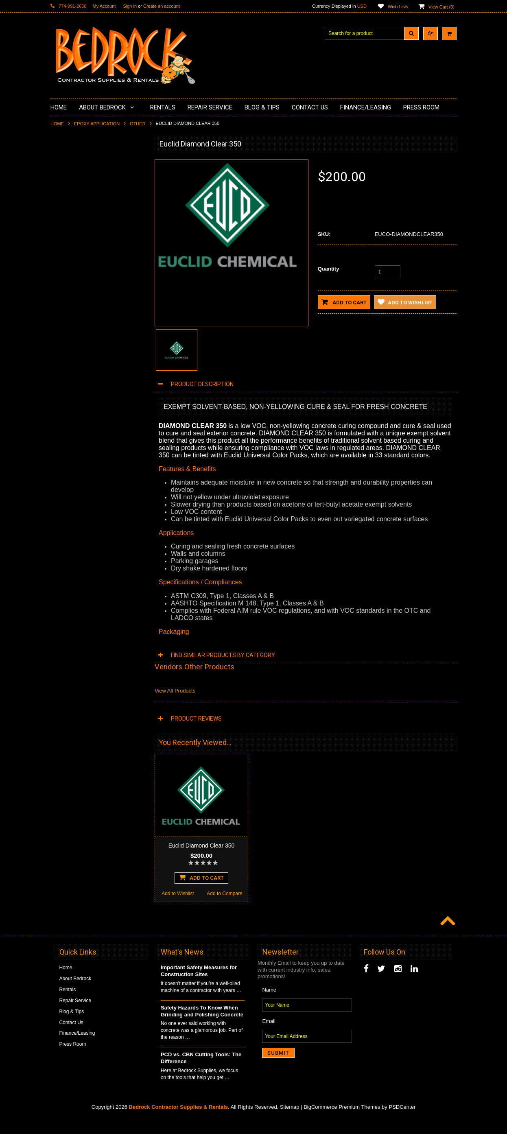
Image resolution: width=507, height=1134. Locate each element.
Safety (62, 369)
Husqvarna (67, 266)
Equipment (67, 355)
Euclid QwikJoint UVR (97, 505)
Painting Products (74, 231)
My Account (104, 6)
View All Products (175, 691)
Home (57, 123)
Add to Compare (121, 568)
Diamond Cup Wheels (79, 163)
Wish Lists (398, 6)
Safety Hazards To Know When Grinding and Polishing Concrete (202, 1026)
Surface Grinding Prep (79, 176)
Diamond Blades (73, 280)
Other (138, 123)
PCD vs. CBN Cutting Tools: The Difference (201, 1072)
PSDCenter (402, 1122)
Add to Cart (344, 302)
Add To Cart (201, 892)
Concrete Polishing (75, 190)
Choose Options (98, 552)
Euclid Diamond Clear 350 (201, 845)
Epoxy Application (97, 123)
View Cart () (441, 6)
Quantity (328, 269)
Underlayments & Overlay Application (95, 218)
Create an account (161, 6)
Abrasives (66, 321)
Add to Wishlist (74, 568)
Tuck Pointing (70, 294)
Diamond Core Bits (75, 307)
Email (268, 1036)
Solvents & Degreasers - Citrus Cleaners (88, 338)
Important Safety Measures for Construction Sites (199, 985)
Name (269, 1005)
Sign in (130, 6)
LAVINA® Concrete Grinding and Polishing (91, 249)
